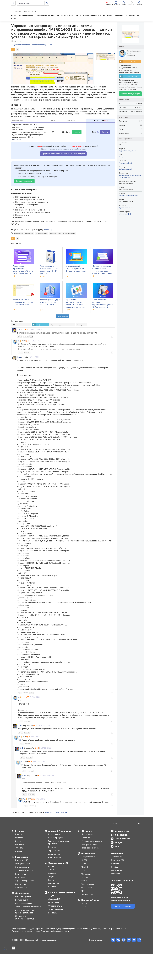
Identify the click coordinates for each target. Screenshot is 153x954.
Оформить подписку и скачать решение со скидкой (63, 154)
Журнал (19, 831)
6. (20, 737)
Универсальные (88, 884)
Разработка (20, 874)
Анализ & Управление (59, 831)
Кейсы (51, 880)
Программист (124, 157)
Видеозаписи (121, 835)
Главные (19, 837)
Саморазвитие (54, 857)
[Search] (126, 824)
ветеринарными (41, 233)
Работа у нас (117, 870)
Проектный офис (90, 900)
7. (20, 748)
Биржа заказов (122, 838)
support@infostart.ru (120, 900)
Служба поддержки (123, 880)
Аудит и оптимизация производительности (24, 911)
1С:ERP (84, 860)
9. (23, 775)
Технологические (55, 909)
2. (19, 341)
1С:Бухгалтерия (88, 857)
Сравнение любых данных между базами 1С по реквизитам (23, 302)
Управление (29, 233)
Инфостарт (48, 230)
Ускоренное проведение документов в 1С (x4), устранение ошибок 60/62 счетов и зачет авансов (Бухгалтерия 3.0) (23, 273)
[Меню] (13, 3)
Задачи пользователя (25, 870)
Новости (19, 834)
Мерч (117, 846)
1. (17, 330)
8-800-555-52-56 (119, 898)
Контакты (115, 874)
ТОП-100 (19, 848)
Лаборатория (22, 893)
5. (19, 725)
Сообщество (21, 887)
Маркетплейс (88, 853)
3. (18, 357)
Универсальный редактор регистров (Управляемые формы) (76, 268)
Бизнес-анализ (54, 834)
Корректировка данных (127, 151)
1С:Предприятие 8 (125, 169)
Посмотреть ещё (62, 316)
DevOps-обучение (23, 896)
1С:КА (83, 863)
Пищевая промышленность (129, 196)
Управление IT (54, 850)
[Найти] (139, 824)
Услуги (51, 876)
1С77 (83, 891)
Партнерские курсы (90, 848)
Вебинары (52, 887)
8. (22, 762)
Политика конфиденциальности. (55, 931)
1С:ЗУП (84, 877)
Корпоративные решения (61, 892)
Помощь (115, 867)
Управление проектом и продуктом (58, 842)
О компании (117, 853)
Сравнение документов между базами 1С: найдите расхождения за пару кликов (75, 305)
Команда (52, 847)
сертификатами (55, 233)
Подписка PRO (21, 860)
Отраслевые (53, 902)
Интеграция (20, 884)
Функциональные (22, 863)
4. (19, 697)
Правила (115, 863)
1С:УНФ (84, 867)
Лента (18, 841)
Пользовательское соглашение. (26, 931)
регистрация (50, 812)
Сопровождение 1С (58, 863)
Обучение (86, 831)
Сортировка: (62, 325)
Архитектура (54, 854)
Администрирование (24, 881)
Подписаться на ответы (21, 325)
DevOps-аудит (21, 900)
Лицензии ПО (54, 899)
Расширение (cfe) (125, 163)
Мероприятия (121, 831)
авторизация (61, 812)
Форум (118, 842)
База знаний (21, 857)
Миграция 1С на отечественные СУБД (25, 917)
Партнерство (54, 883)
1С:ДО (84, 881)
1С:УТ (83, 870)
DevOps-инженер (89, 844)
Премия (18, 851)
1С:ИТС (51, 870)
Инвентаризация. (69, 233)
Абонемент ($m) (125, 214)
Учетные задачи (22, 867)
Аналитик (85, 837)
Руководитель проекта (91, 841)
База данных (20, 877)
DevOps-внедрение (23, 903)
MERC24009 (18, 233)
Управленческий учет (126, 208)
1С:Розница (86, 874)
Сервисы (52, 873)
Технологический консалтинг (28, 907)
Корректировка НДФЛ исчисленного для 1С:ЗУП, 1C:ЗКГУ (50, 302)
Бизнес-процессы (56, 837)
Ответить (26, 336)
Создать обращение (123, 906)
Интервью (19, 844)
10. (24, 799)
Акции (51, 866)
